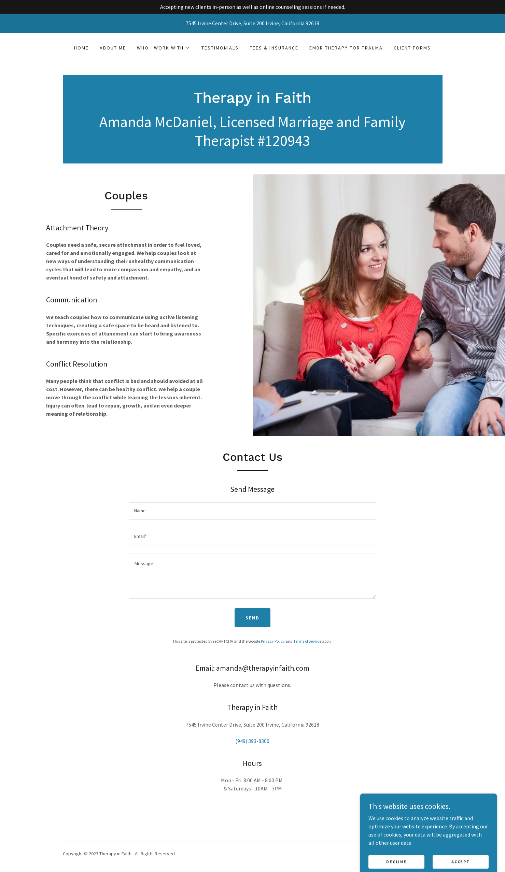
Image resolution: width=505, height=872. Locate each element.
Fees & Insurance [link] (274, 48)
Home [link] (81, 48)
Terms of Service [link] (307, 641)
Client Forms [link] (412, 48)
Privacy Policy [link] (273, 641)
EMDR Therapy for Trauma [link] (346, 48)
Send (252, 618)
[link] (252, 100)
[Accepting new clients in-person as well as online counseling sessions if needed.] (252, 7)
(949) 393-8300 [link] (252, 741)
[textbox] (252, 511)
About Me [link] (113, 48)
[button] (164, 48)
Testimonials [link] (220, 48)
